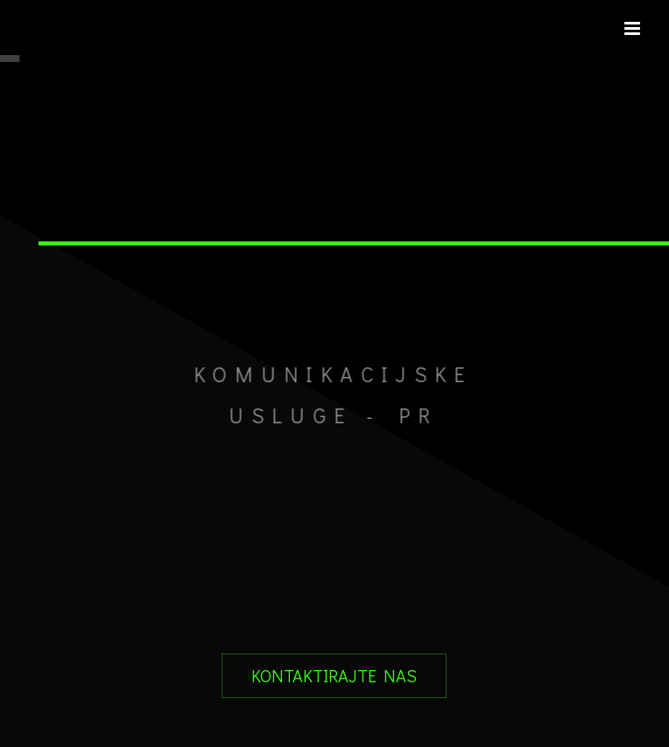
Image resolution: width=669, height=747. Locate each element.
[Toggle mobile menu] (633, 28)
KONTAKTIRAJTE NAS (334, 675)
